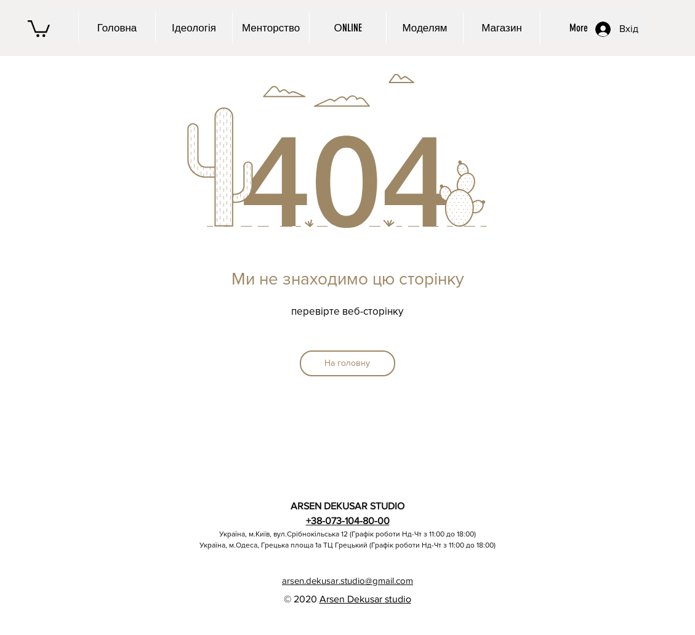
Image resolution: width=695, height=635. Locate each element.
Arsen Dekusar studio (365, 599)
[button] (39, 27)
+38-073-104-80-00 (348, 521)
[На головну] (347, 363)
